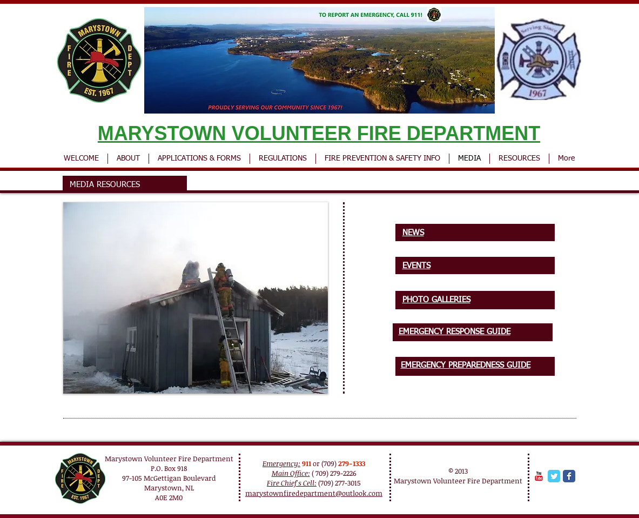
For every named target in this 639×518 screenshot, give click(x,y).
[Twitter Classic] (554, 476)
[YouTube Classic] (539, 476)
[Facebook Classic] (569, 476)
